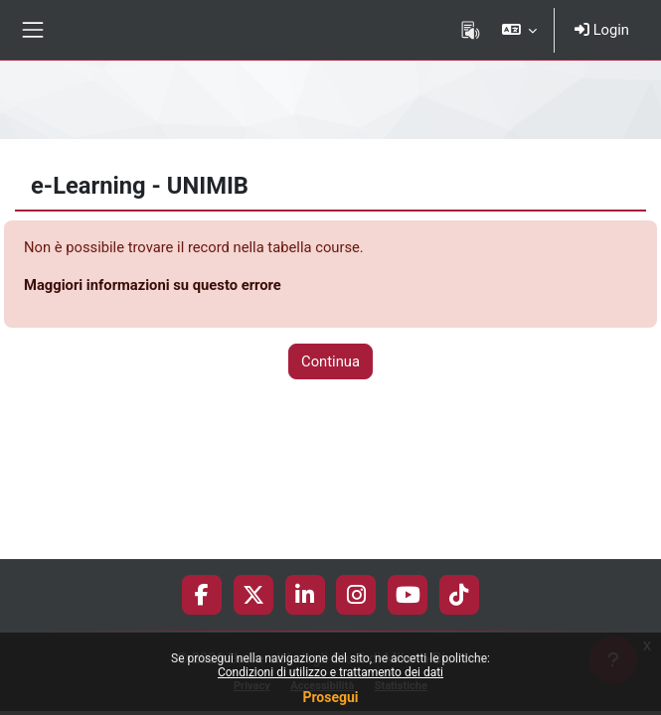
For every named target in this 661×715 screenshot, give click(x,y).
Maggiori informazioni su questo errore (152, 285)
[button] (519, 30)
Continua (330, 361)
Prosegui (330, 697)
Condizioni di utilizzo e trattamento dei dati (330, 672)
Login (602, 30)
